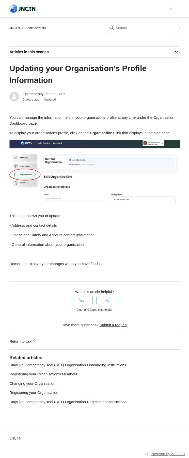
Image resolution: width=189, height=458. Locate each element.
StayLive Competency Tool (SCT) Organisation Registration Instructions (67, 402)
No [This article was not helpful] (107, 300)
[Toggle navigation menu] (171, 9)
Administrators (35, 28)
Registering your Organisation (33, 392)
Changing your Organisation (32, 383)
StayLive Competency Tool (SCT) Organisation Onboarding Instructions (67, 365)
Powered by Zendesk (168, 454)
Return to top (23, 340)
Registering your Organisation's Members (43, 374)
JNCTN (14, 28)
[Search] (142, 28)
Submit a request (113, 325)
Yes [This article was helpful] (81, 300)
